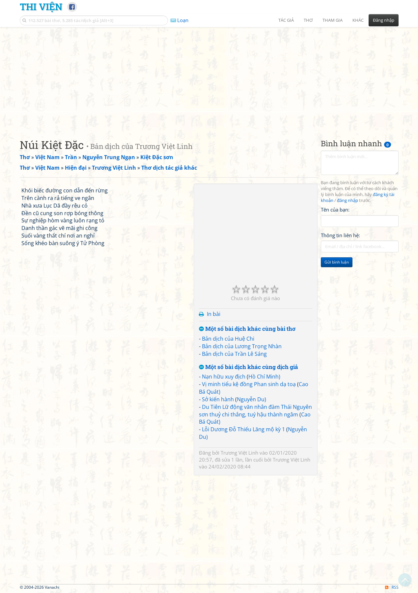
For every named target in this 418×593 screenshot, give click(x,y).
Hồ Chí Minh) (264, 376)
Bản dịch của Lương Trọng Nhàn (242, 346)
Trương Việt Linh (239, 452)
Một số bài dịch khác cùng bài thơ (247, 329)
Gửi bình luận (336, 262)
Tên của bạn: (335, 209)
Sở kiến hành (218, 399)
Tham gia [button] (332, 20)
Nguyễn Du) (251, 399)
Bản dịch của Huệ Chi (228, 338)
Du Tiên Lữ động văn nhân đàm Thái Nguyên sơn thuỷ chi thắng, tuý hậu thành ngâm (255, 410)
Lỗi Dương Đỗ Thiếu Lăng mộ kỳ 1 (243, 429)
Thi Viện (41, 6)
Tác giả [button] (286, 20)
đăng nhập (347, 200)
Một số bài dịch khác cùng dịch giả (248, 367)
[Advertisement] (209, 77)
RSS (392, 587)
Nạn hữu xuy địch (223, 376)
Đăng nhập (383, 20)
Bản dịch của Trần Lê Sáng (234, 353)
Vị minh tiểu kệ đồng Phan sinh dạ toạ (249, 384)
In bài (213, 314)
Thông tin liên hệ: (340, 235)
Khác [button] (358, 20)
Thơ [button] (308, 20)
